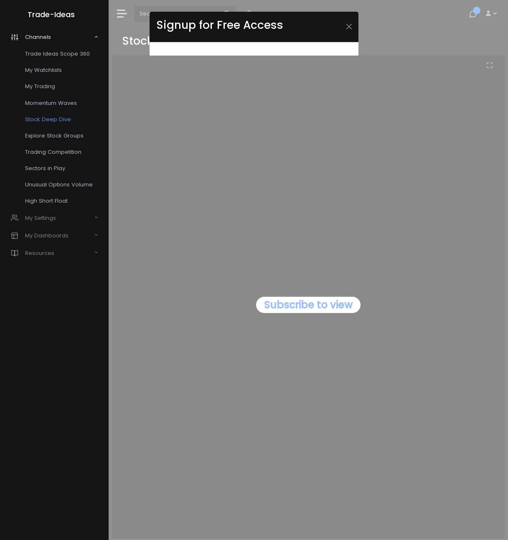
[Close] (349, 26)
